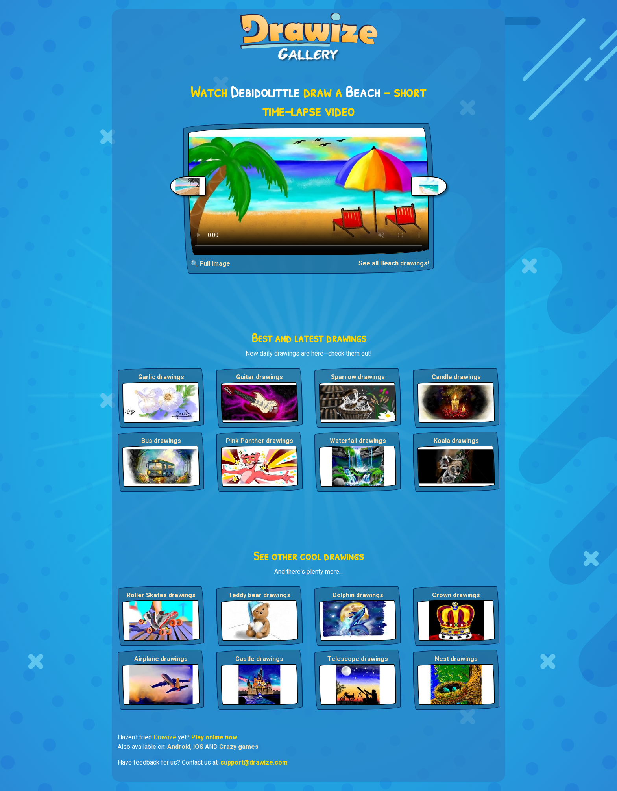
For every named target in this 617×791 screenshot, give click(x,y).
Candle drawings (456, 377)
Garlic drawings (161, 377)
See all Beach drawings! (393, 263)
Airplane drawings (161, 659)
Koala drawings (456, 441)
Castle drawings (259, 659)
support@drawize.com (254, 762)
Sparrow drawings (358, 377)
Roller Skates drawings (161, 595)
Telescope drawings (357, 659)
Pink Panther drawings (259, 441)
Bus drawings (161, 441)
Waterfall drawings (358, 441)
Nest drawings (456, 659)
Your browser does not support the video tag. (308, 191)
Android (178, 746)
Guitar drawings (259, 377)
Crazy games (239, 746)
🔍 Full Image (210, 263)
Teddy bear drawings (259, 595)
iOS (198, 746)
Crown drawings (456, 595)
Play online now (214, 737)
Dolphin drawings (358, 595)
